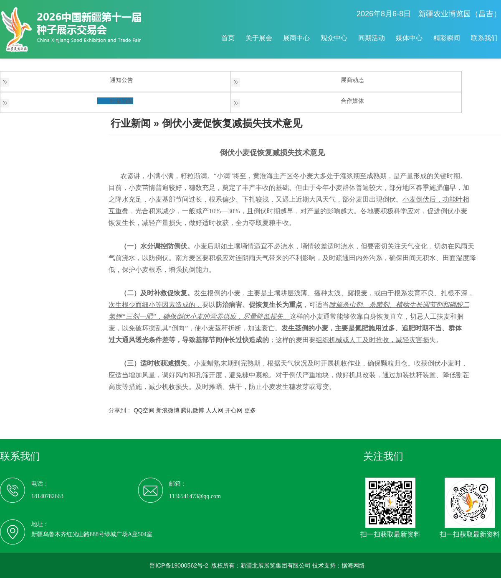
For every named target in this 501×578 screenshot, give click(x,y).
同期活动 (371, 37)
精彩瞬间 (446, 37)
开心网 (234, 410)
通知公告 (121, 80)
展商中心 (296, 37)
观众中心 (334, 37)
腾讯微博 (192, 410)
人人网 (214, 410)
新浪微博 (168, 410)
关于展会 (258, 37)
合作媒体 (352, 100)
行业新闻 (121, 100)
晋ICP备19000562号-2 (178, 565)
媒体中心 (409, 37)
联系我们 (484, 37)
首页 (228, 37)
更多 (250, 410)
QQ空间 (144, 410)
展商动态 (352, 80)
